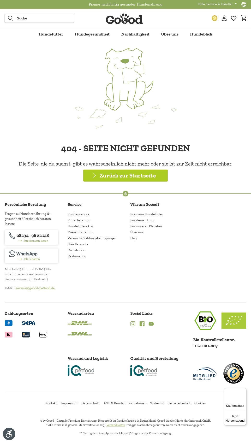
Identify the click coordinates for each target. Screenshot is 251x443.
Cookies (200, 403)
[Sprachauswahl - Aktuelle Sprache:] (243, 4)
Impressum (69, 403)
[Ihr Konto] (224, 18)
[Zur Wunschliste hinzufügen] (234, 18)
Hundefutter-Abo (80, 226)
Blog (133, 238)
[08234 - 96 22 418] (31, 237)
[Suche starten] (10, 18)
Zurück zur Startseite (128, 175)
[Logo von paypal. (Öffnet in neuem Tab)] (8, 323)
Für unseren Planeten (146, 226)
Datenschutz (90, 403)
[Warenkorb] (243, 18)
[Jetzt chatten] (31, 255)
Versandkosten (116, 425)
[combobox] (39, 18)
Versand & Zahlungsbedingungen (92, 238)
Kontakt (51, 403)
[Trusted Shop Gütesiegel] (233, 373)
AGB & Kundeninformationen (125, 403)
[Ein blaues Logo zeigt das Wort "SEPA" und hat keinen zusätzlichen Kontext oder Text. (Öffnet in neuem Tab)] (28, 323)
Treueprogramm (80, 232)
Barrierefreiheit (179, 403)
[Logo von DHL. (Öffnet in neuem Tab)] (80, 323)
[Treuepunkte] (214, 18)
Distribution (76, 250)
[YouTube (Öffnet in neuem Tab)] (151, 324)
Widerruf (157, 403)
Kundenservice (79, 214)
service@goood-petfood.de (35, 288)
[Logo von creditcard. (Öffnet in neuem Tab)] (26, 334)
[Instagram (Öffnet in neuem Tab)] (133, 324)
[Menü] (243, 391)
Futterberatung (79, 220)
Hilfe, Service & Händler (216, 4)
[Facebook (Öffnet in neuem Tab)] (142, 324)
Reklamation (77, 256)
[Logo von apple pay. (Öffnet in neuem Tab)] (43, 334)
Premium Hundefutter (146, 214)
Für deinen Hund (142, 220)
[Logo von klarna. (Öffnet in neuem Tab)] (8, 334)
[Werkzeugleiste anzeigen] (9, 434)
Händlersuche (78, 244)
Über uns (136, 232)
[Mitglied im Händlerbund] (205, 373)
